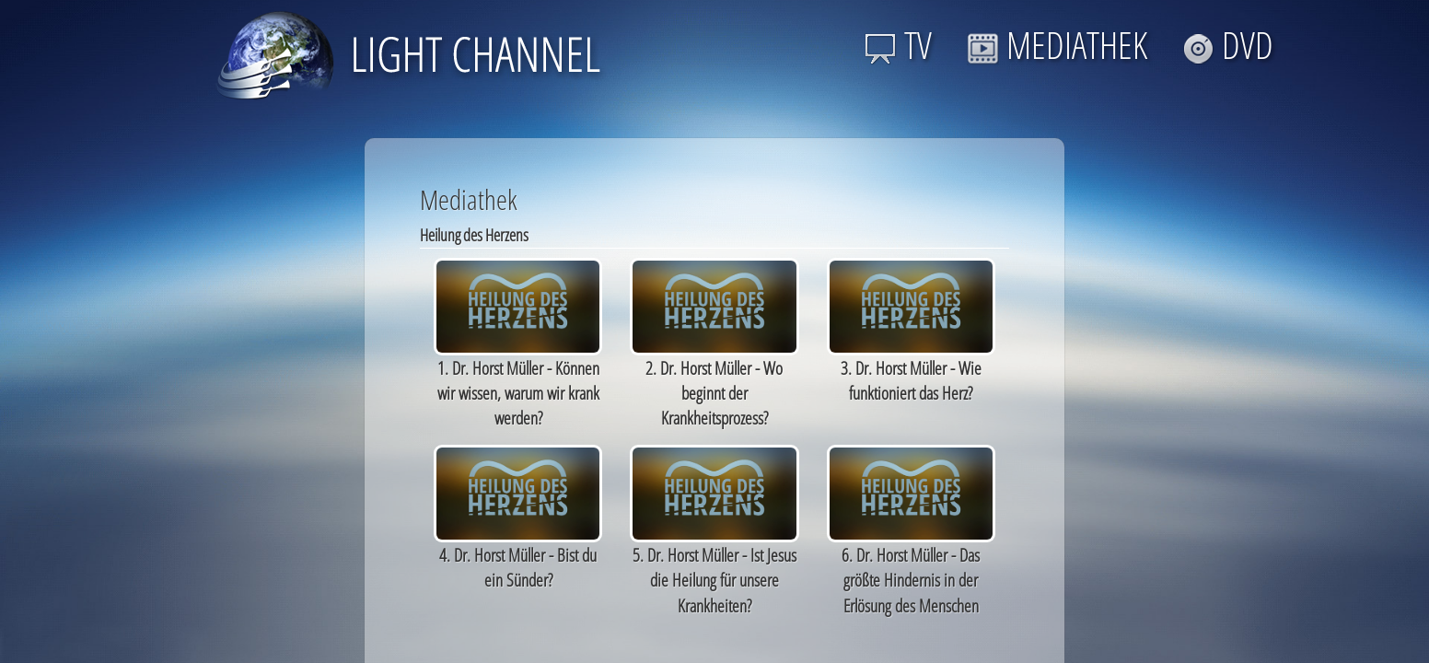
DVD (1227, 44)
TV (898, 44)
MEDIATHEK (1057, 44)
